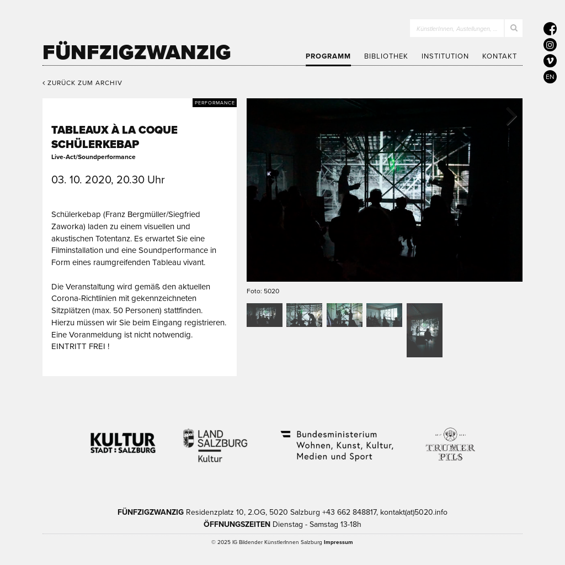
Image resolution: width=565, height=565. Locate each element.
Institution (445, 56)
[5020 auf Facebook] (550, 28)
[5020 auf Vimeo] (550, 60)
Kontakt (499, 56)
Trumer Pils (450, 438)
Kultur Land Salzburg (215, 438)
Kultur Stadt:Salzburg (123, 438)
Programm (328, 56)
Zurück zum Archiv (82, 83)
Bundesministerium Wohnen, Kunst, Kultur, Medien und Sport (336, 438)
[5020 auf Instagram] (550, 44)
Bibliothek (386, 56)
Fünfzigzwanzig (136, 52)
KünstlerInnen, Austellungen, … (457, 29)
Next (506, 114)
